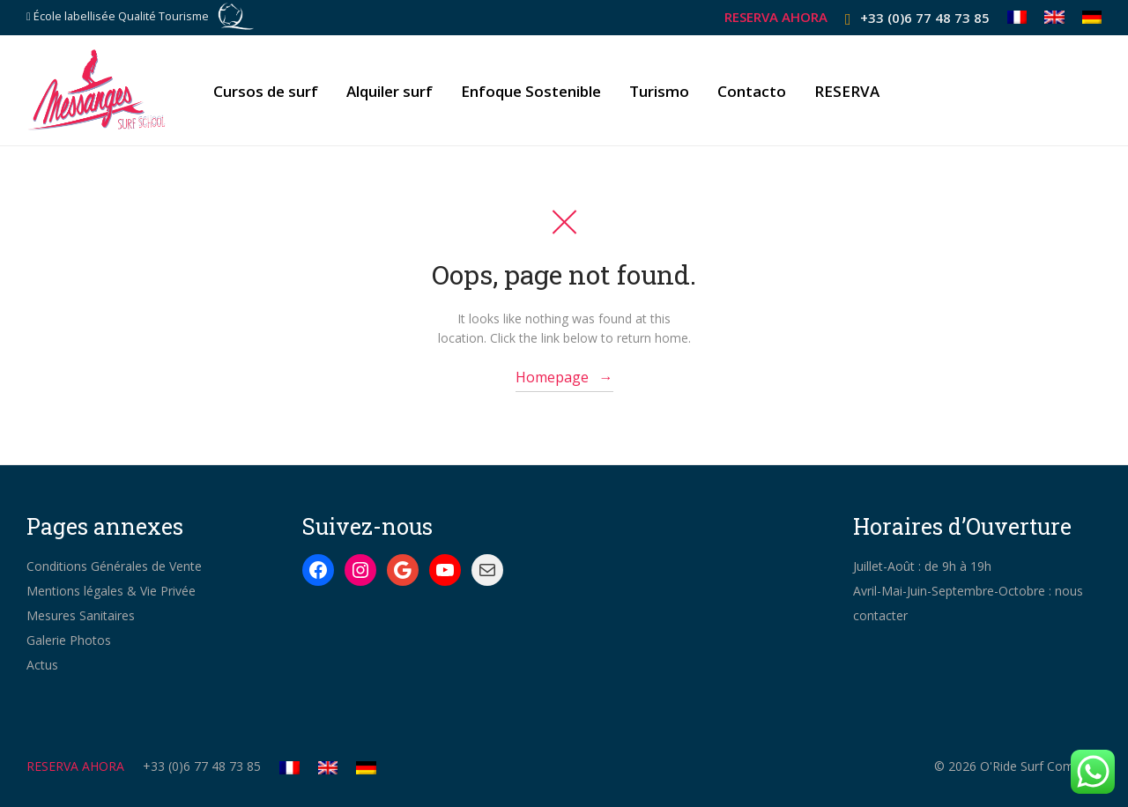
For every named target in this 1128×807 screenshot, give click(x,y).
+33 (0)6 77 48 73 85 (925, 18)
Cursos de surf (265, 91)
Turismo (659, 91)
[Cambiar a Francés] (1017, 17)
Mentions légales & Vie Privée (111, 590)
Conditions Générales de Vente (114, 566)
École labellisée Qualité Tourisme (121, 16)
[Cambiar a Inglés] (1054, 17)
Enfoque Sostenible (531, 91)
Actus (42, 664)
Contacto (751, 91)
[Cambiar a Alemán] (1087, 17)
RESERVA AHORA (775, 17)
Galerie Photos (68, 640)
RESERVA (846, 91)
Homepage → (564, 377)
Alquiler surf (389, 91)
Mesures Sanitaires (80, 615)
